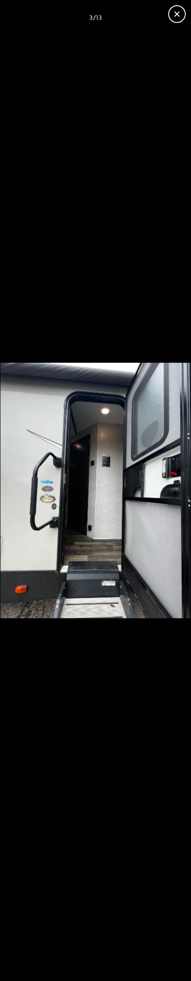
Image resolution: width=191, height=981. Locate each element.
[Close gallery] (177, 14)
